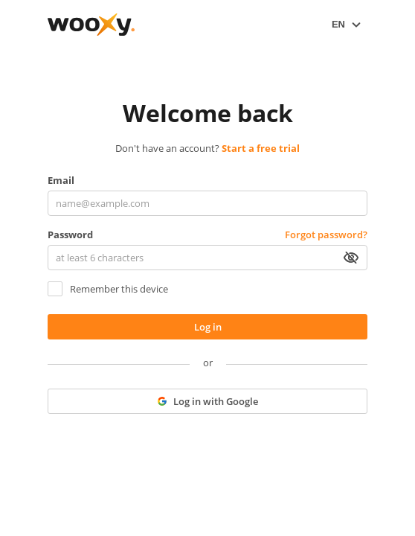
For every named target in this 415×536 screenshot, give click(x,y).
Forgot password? (326, 234)
